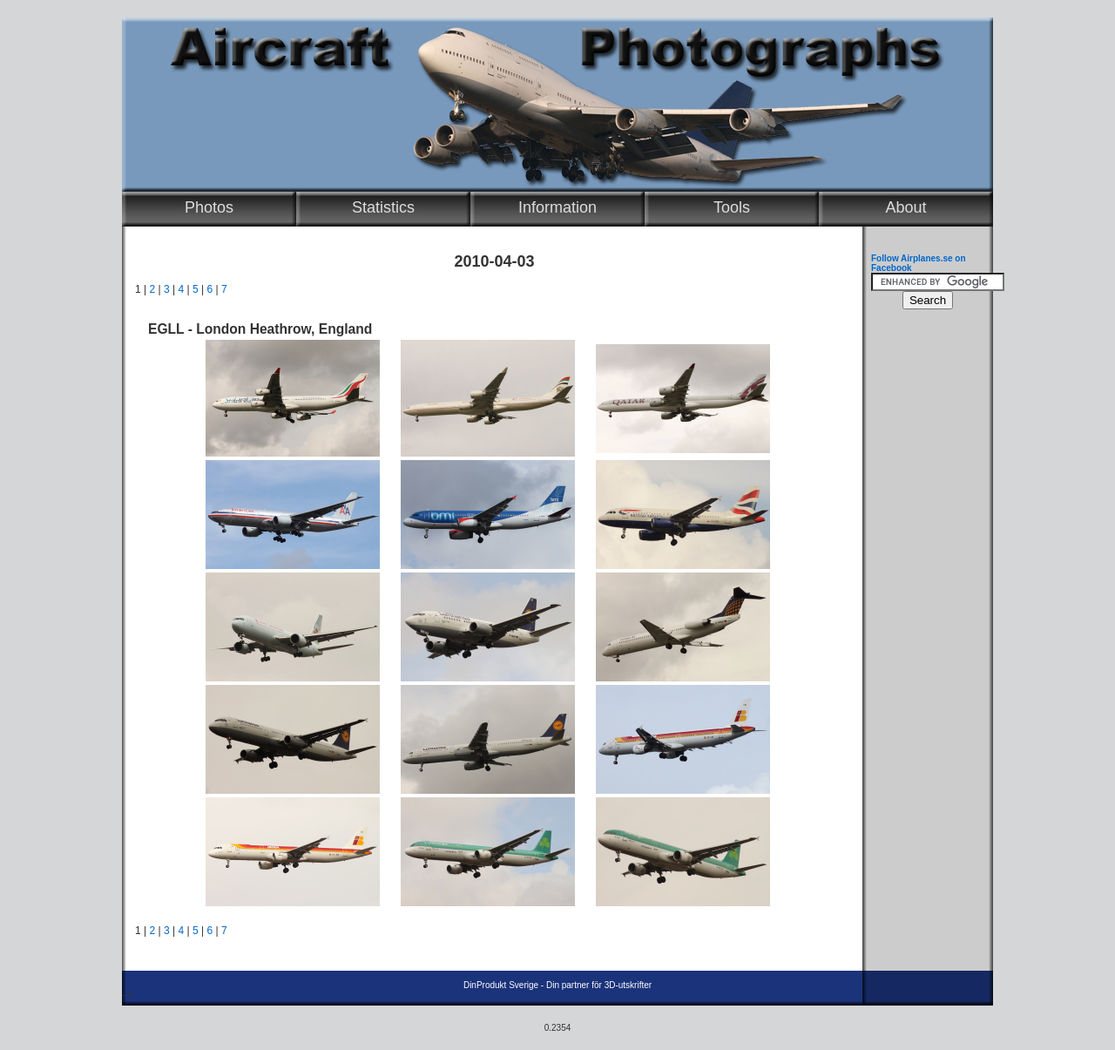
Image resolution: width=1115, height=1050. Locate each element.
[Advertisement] (923, 580)
